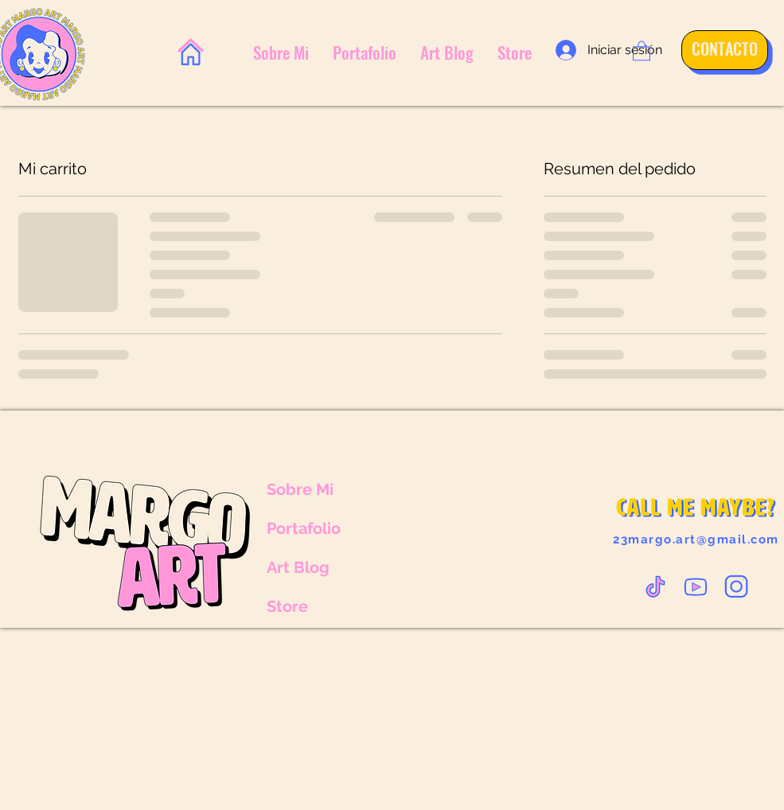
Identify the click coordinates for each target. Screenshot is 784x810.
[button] (641, 50)
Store (287, 606)
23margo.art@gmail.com (696, 539)
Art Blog (298, 567)
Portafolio (304, 528)
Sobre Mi (300, 489)
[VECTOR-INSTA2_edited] (736, 586)
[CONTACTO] (719, 48)
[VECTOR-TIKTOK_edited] (655, 586)
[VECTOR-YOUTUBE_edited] (696, 586)
